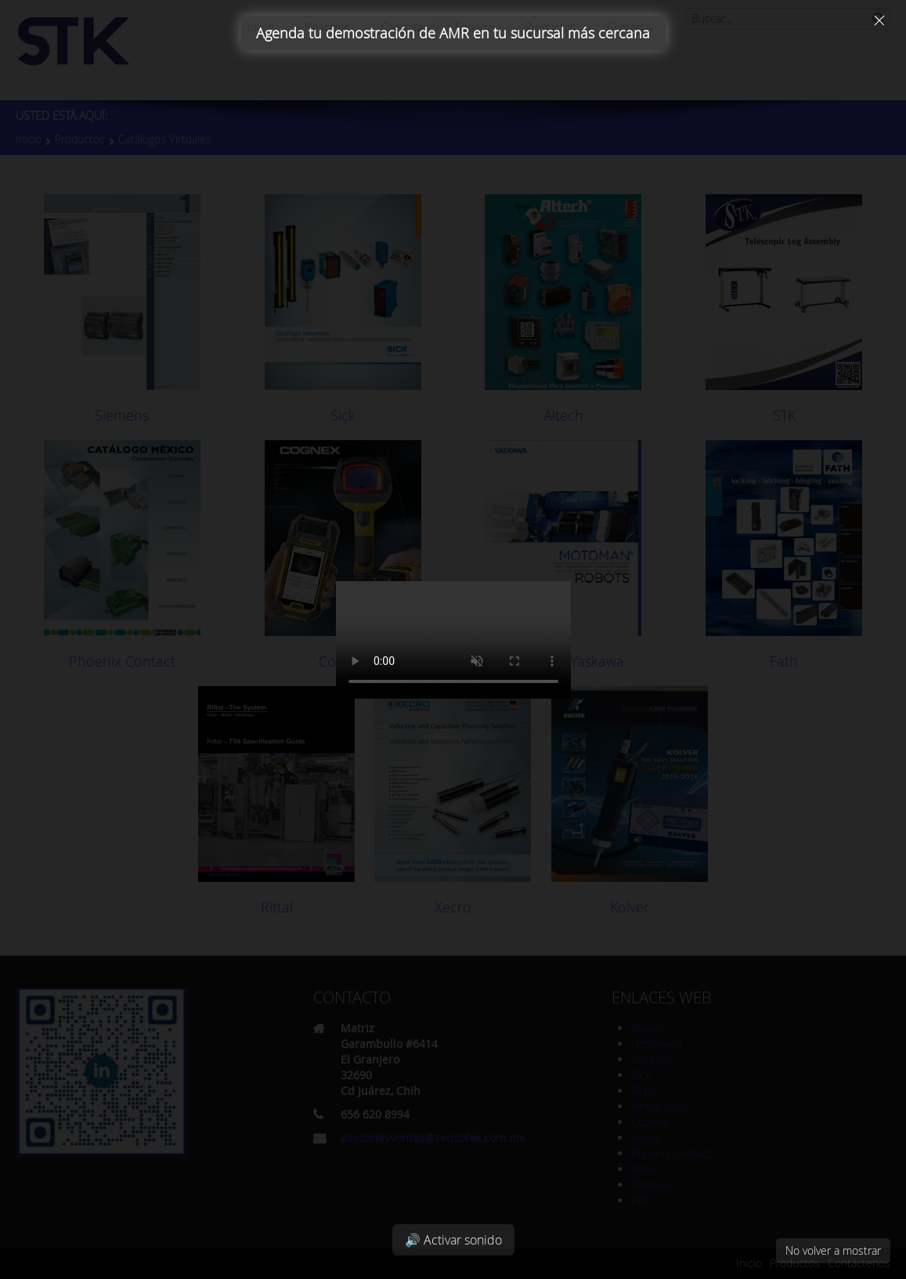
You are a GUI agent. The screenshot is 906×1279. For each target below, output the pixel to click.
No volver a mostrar (833, 1250)
